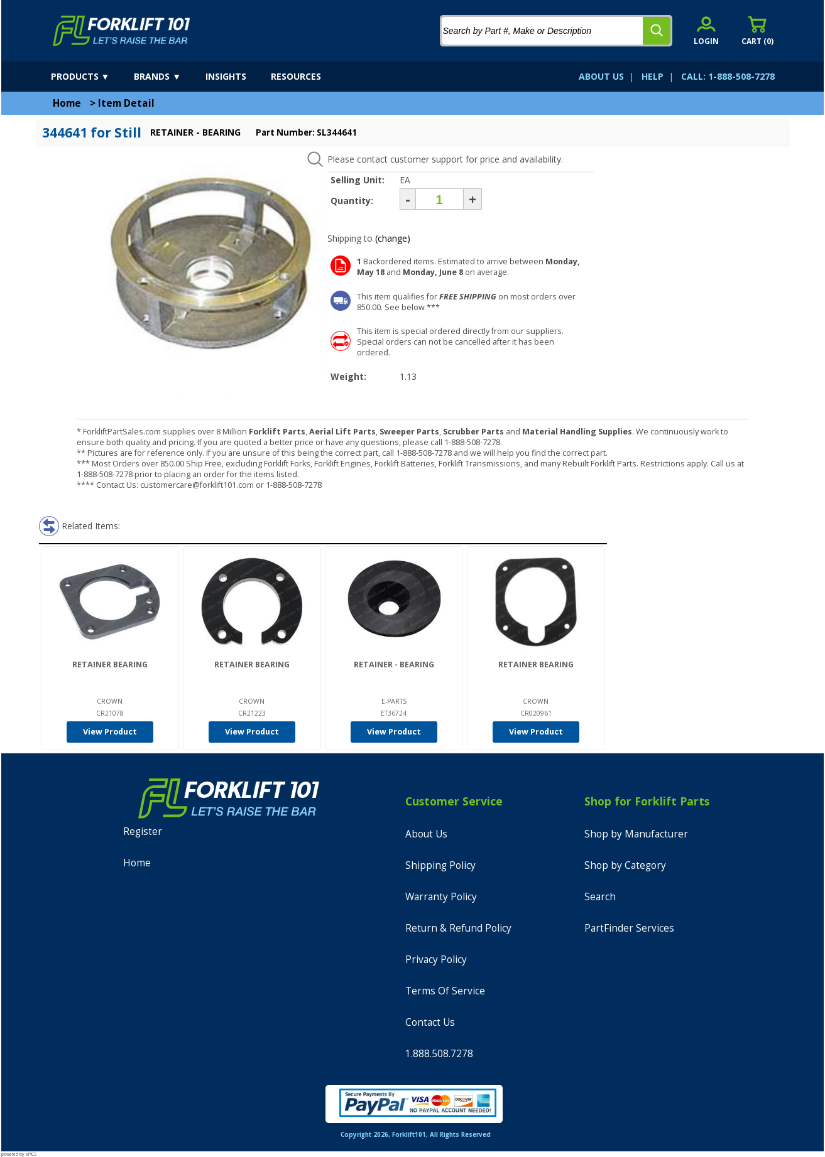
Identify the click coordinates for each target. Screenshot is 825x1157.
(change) (392, 238)
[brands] (168, 77)
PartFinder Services (629, 928)
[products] (91, 77)
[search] (656, 31)
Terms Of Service (445, 991)
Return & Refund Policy (458, 928)
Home (67, 103)
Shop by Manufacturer (636, 834)
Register (142, 831)
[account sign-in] (706, 30)
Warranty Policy (441, 896)
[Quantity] (439, 199)
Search (600, 896)
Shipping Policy (440, 865)
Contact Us (430, 1022)
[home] (121, 30)
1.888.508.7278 (439, 1053)
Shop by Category (625, 865)
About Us (426, 834)
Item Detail (126, 103)
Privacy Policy (436, 959)
